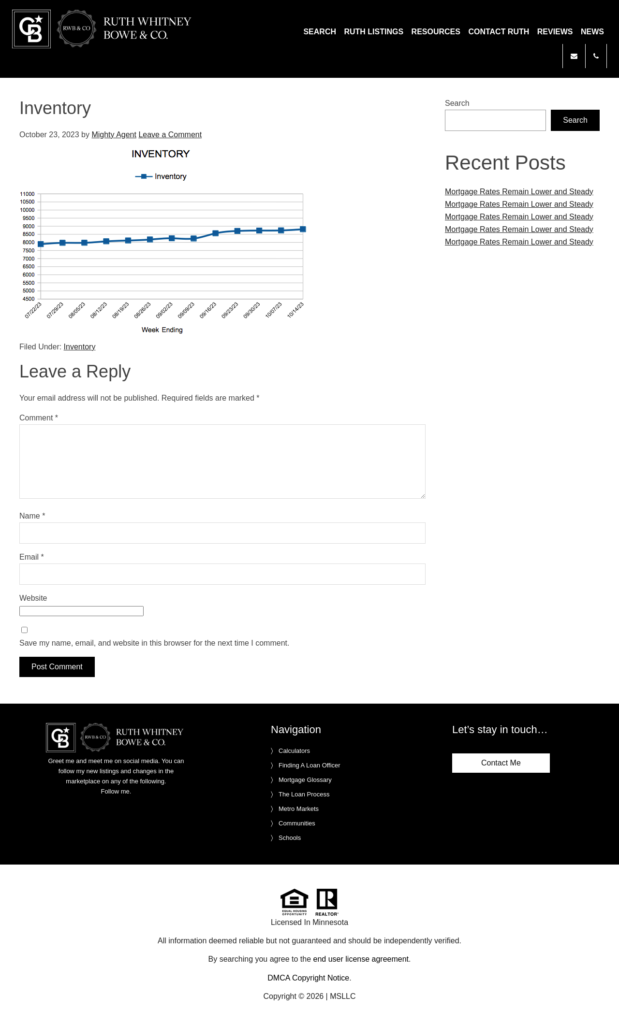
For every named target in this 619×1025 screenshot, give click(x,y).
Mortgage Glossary (305, 779)
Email (31, 557)
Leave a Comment (170, 134)
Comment (38, 418)
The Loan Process (304, 794)
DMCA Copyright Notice (308, 978)
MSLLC (342, 996)
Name (32, 516)
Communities (297, 823)
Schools (290, 837)
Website (33, 598)
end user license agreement (361, 959)
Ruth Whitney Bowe (103, 29)
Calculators (294, 750)
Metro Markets (299, 808)
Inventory (80, 347)
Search (457, 103)
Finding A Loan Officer (309, 765)
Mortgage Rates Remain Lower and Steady (519, 192)
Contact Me (501, 763)
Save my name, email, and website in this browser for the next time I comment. (154, 643)
